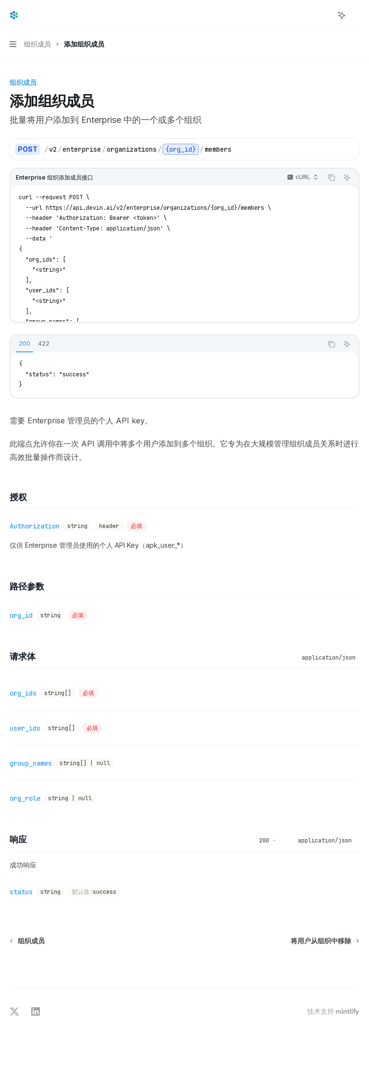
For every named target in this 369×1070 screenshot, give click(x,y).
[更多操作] (356, 15)
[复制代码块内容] (331, 177)
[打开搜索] (324, 15)
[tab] (24, 343)
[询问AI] (347, 177)
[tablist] (166, 344)
